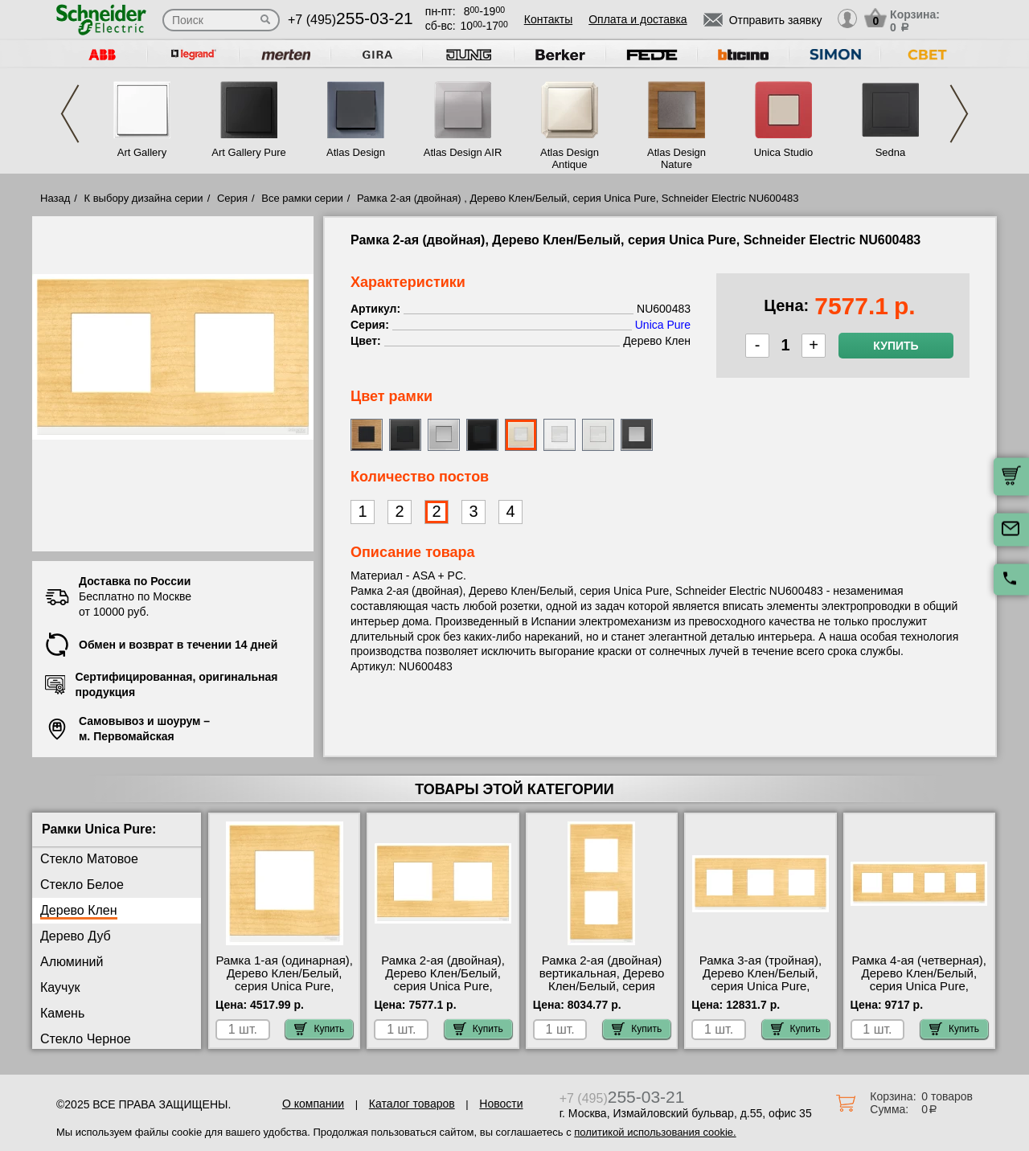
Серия (232, 198)
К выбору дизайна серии (143, 198)
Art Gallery (141, 152)
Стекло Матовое (89, 859)
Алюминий (71, 962)
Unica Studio (784, 152)
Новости (501, 1103)
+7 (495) (350, 20)
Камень (62, 1013)
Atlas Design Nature (676, 158)
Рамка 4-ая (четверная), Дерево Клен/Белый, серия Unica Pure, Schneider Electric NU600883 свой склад (919, 986)
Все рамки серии (301, 198)
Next (959, 113)
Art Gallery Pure (248, 152)
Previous (70, 113)
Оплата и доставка (637, 19)
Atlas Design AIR (463, 152)
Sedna (890, 152)
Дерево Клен (78, 910)
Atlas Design (355, 152)
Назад (55, 198)
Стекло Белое (82, 884)
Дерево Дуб (75, 936)
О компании (313, 1103)
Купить (895, 345)
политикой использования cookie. (655, 1132)
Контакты (548, 19)
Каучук (60, 987)
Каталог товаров (412, 1103)
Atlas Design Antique (569, 158)
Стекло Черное (85, 1039)
